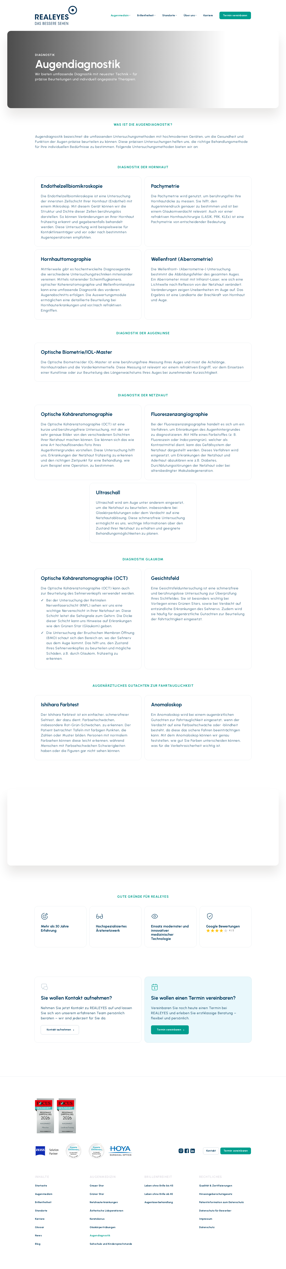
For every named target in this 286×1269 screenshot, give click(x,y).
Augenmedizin (120, 15)
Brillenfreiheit (145, 15)
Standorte (168, 15)
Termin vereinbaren (235, 15)
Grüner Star (97, 1193)
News (38, 1235)
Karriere (208, 15)
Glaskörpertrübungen (103, 1227)
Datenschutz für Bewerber (215, 1210)
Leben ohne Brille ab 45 (158, 1193)
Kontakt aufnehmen (59, 1029)
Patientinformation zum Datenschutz (221, 1202)
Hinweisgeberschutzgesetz (215, 1193)
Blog (37, 1243)
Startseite (41, 1185)
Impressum (205, 1218)
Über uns (189, 15)
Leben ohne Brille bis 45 (158, 1185)
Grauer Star (97, 1185)
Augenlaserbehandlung (158, 1202)
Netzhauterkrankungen (104, 1202)
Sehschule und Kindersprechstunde (111, 1243)
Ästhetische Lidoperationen (106, 1210)
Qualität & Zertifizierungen (215, 1185)
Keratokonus (97, 1218)
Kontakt (210, 1150)
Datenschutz (206, 1227)
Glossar (39, 1227)
